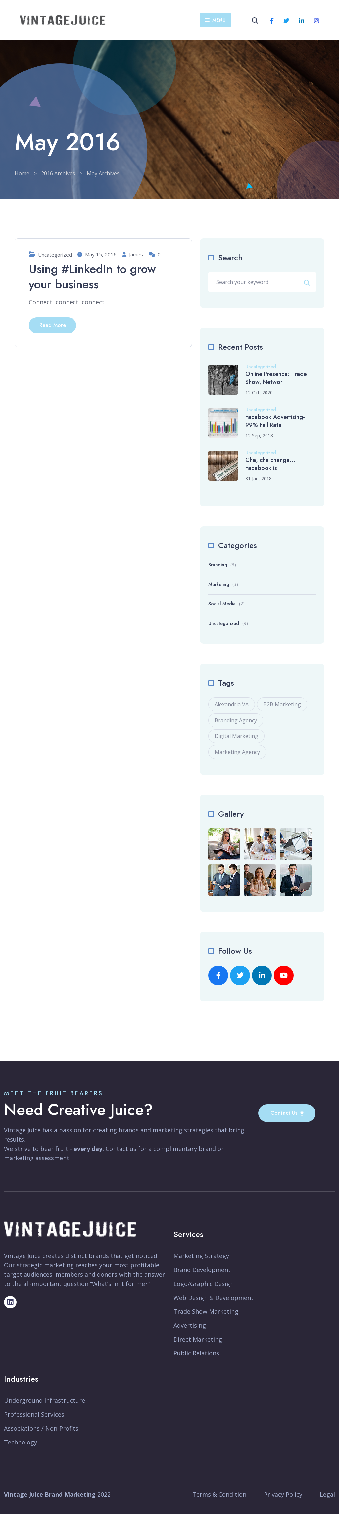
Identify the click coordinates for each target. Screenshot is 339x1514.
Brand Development (202, 1270)
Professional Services (34, 1414)
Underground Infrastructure (44, 1400)
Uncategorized (55, 254)
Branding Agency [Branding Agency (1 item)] (236, 720)
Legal (327, 1494)
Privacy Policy (283, 1494)
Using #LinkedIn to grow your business (92, 276)
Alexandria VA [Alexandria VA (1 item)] (232, 704)
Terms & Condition (219, 1494)
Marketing (218, 584)
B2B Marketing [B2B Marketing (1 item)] (282, 704)
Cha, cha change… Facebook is (270, 464)
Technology (20, 1442)
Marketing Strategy (201, 1256)
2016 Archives (58, 173)
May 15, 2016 (97, 254)
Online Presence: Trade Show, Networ (276, 378)
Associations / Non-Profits (41, 1428)
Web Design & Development (213, 1297)
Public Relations (196, 1353)
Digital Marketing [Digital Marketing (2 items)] (236, 736)
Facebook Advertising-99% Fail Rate (275, 421)
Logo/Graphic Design (203, 1284)
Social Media (222, 603)
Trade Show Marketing (205, 1311)
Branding (217, 564)
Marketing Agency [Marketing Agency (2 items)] (237, 752)
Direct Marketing (197, 1339)
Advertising (189, 1325)
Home (22, 173)
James (132, 254)
